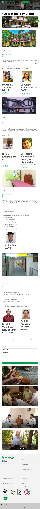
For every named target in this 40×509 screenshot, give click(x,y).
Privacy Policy (8, 504)
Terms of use (3, 504)
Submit (20, 362)
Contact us (13, 504)
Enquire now (26, 2)
